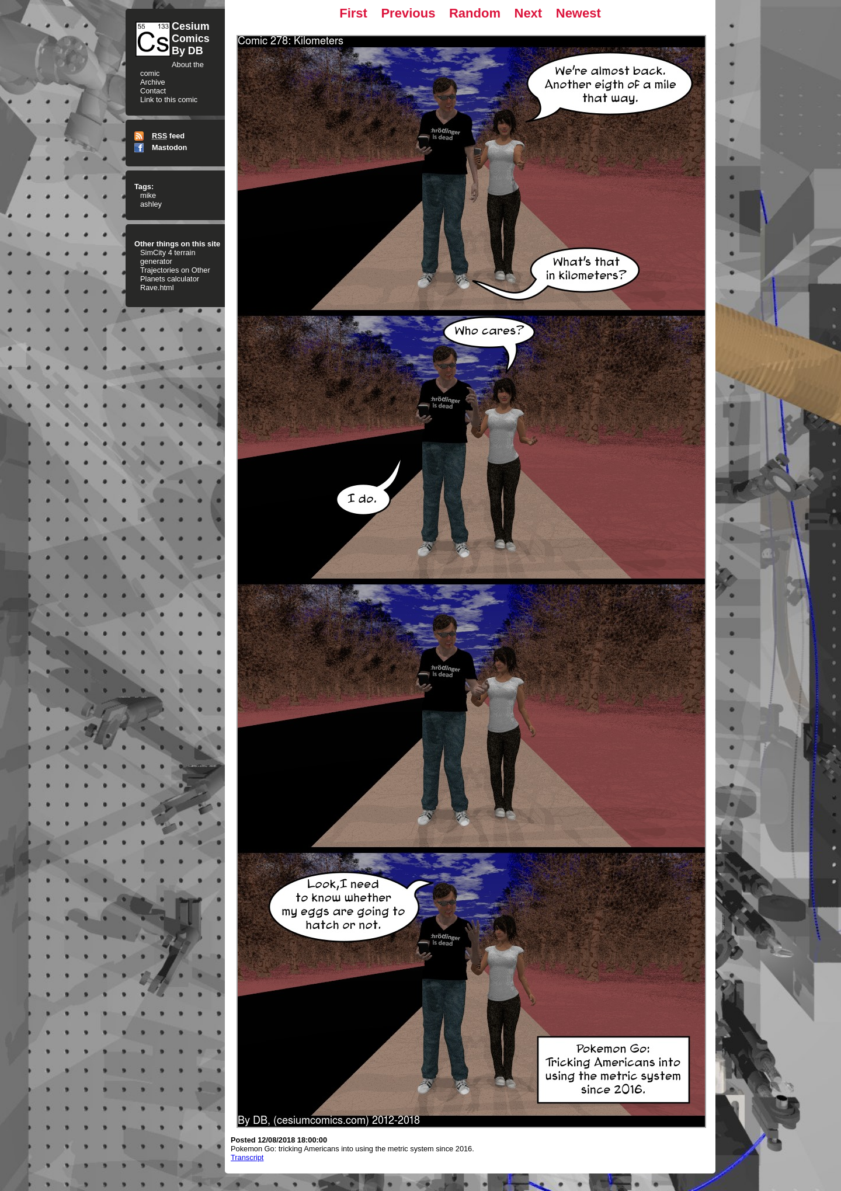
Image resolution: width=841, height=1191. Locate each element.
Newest (578, 13)
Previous (408, 13)
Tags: (144, 186)
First (353, 13)
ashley (151, 204)
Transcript (247, 1157)
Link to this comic (168, 99)
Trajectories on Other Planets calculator (175, 274)
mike (148, 195)
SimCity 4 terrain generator (168, 257)
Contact (153, 90)
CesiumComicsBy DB (191, 38)
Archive (152, 82)
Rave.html (157, 287)
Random (475, 13)
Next (529, 13)
